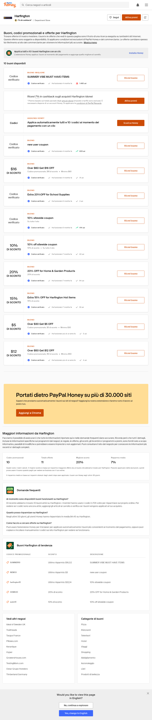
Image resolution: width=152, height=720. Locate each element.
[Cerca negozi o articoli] (74, 5)
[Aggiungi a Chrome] (30, 413)
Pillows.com (12, 641)
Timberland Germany (16, 674)
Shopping (85, 652)
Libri (83, 668)
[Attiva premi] (131, 17)
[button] (146, 5)
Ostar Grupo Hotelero (17, 668)
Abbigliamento (88, 657)
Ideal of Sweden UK (15, 624)
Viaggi (84, 646)
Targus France (13, 635)
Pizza (83, 624)
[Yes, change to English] (76, 713)
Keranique (11, 646)
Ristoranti (86, 630)
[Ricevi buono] (130, 78)
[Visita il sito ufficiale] (145, 17)
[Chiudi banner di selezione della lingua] (148, 693)
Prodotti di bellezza (90, 674)
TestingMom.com (15, 663)
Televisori (85, 635)
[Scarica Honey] (130, 123)
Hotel (84, 641)
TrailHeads (11, 630)
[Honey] (10, 5)
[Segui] (114, 17)
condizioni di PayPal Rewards (88, 103)
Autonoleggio (87, 663)
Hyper (9, 652)
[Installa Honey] (136, 53)
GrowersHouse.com (16, 657)
